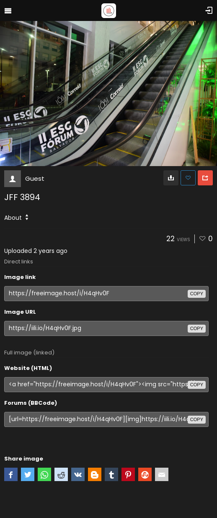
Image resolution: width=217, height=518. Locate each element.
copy (196, 293)
